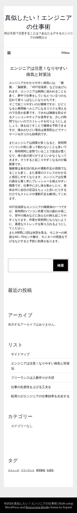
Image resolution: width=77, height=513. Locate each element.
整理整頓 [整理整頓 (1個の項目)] (40, 470)
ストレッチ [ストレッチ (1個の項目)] (13, 470)
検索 (60, 265)
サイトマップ (20, 354)
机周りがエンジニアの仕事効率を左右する (40, 396)
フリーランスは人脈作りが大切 (32, 377)
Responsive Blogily (37, 507)
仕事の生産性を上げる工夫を (31, 387)
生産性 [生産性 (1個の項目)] (50, 470)
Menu (65, 52)
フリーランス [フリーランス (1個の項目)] (27, 470)
